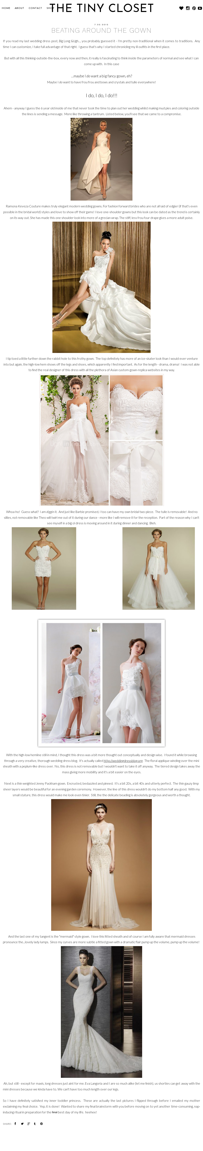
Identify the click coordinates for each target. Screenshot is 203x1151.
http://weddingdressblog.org (123, 761)
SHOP (50, 8)
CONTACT (35, 8)
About (19, 8)
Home (6, 8)
